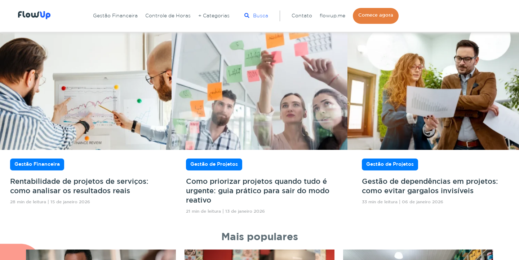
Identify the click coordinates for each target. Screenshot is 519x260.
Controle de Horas (168, 16)
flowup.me (332, 16)
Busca (256, 15)
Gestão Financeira (115, 16)
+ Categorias (214, 16)
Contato (302, 16)
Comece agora (375, 15)
